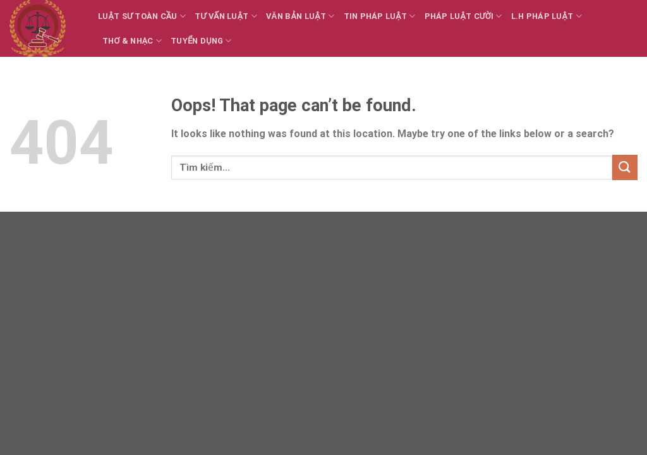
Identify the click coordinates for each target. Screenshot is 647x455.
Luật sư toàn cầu (142, 16)
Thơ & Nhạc (132, 41)
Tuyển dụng (201, 41)
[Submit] (625, 167)
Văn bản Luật (300, 16)
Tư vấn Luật (226, 16)
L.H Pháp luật (546, 16)
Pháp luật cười (463, 16)
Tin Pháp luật (380, 16)
